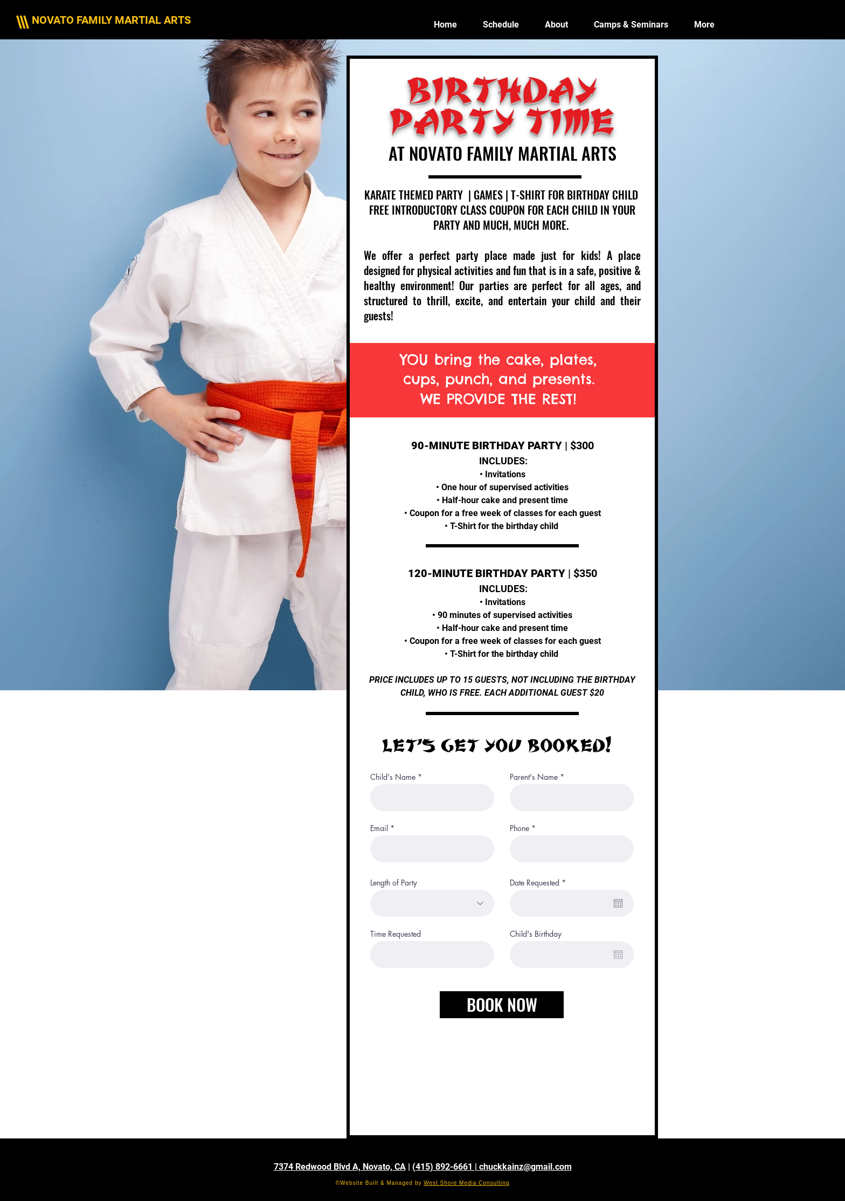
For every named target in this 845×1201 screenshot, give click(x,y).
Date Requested (540, 883)
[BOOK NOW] (502, 1004)
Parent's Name (534, 777)
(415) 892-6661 (443, 1167)
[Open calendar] (618, 903)
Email (379, 828)
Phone (519, 828)
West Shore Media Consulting (466, 1183)
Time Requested (395, 934)
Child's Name (392, 777)
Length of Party (393, 883)
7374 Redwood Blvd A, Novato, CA (340, 1167)
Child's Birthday (536, 934)
